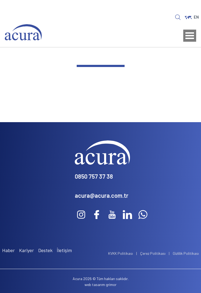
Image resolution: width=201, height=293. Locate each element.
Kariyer (26, 250)
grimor (111, 284)
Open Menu (189, 36)
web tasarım (94, 284)
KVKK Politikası (120, 253)
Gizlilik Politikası (186, 253)
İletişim (64, 250)
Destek (45, 250)
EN (192, 17)
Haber (8, 250)
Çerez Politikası (152, 253)
